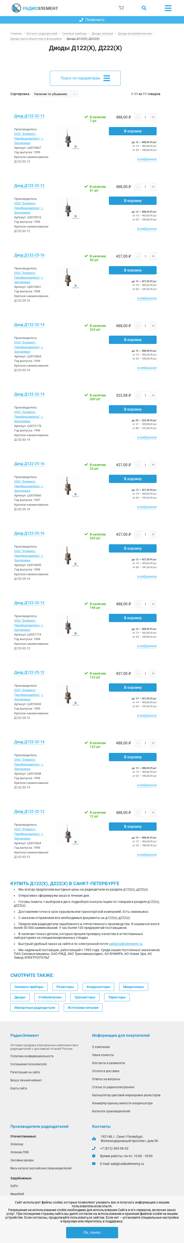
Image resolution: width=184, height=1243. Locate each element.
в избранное (147, 159)
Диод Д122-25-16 (29, 255)
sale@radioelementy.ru (125, 944)
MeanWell (17, 1194)
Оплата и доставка (105, 1071)
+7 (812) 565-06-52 (114, 1148)
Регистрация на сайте (25, 1072)
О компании (101, 1047)
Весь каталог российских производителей (41, 1168)
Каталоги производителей (111, 1111)
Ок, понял (92, 1232)
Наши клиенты (103, 1055)
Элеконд (16, 1144)
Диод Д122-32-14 (29, 324)
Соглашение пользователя (28, 1064)
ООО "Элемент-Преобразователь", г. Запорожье (28, 138)
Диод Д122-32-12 (29, 116)
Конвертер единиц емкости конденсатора (122, 1103)
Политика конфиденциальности (32, 1056)
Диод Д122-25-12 (29, 672)
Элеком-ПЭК (19, 1152)
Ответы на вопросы (106, 1079)
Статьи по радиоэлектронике (113, 1087)
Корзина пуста (121, 8)
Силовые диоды (22, 1160)
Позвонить (92, 20)
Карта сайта (18, 1088)
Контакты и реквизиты (108, 1063)
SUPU (14, 1186)
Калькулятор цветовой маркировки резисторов (126, 1095)
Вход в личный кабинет (26, 1080)
